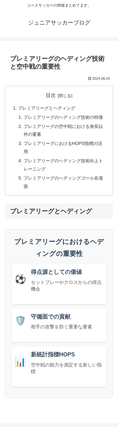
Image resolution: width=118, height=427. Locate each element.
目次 (51, 95)
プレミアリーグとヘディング (46, 108)
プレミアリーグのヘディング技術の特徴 (63, 117)
